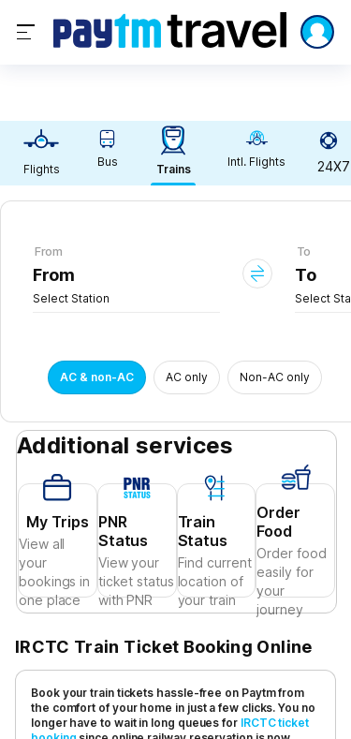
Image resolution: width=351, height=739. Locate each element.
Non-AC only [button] (275, 377)
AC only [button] (187, 377)
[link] (41, 153)
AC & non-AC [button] (97, 377)
